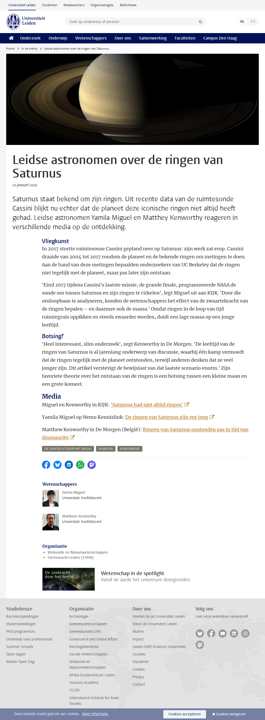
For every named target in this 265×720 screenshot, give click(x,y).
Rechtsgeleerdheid (84, 646)
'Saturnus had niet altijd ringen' (147, 405)
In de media (29, 49)
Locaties (138, 654)
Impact (138, 639)
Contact (138, 684)
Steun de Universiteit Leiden (154, 624)
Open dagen (16, 654)
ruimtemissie (130, 449)
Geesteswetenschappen (88, 624)
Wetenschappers (91, 38)
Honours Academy (84, 682)
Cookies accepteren (184, 714)
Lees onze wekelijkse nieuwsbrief (222, 616)
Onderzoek (30, 38)
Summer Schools (19, 646)
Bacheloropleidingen (22, 616)
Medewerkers (73, 5)
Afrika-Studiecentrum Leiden (92, 675)
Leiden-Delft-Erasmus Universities (159, 646)
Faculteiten (185, 38)
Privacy (138, 677)
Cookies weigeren (231, 714)
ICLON (74, 690)
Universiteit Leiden (22, 5)
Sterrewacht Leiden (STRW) (71, 557)
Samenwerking (153, 38)
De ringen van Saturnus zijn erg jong (166, 417)
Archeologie (78, 616)
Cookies (138, 669)
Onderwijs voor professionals (29, 639)
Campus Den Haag (220, 38)
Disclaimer (140, 661)
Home (10, 49)
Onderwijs (58, 38)
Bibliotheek (128, 5)
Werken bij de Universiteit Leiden (158, 616)
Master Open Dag (20, 661)
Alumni (138, 631)
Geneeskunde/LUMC (85, 631)
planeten (106, 449)
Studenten (49, 5)
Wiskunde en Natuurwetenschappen (78, 552)
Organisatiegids (102, 5)
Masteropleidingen (21, 624)
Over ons (123, 38)
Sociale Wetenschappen (88, 654)
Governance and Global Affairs (93, 639)
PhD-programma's (20, 631)
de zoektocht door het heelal (68, 449)
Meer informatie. (95, 713)
